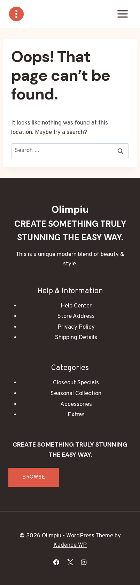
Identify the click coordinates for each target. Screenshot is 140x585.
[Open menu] (122, 14)
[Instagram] (84, 562)
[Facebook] (56, 562)
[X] (70, 562)
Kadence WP (70, 545)
